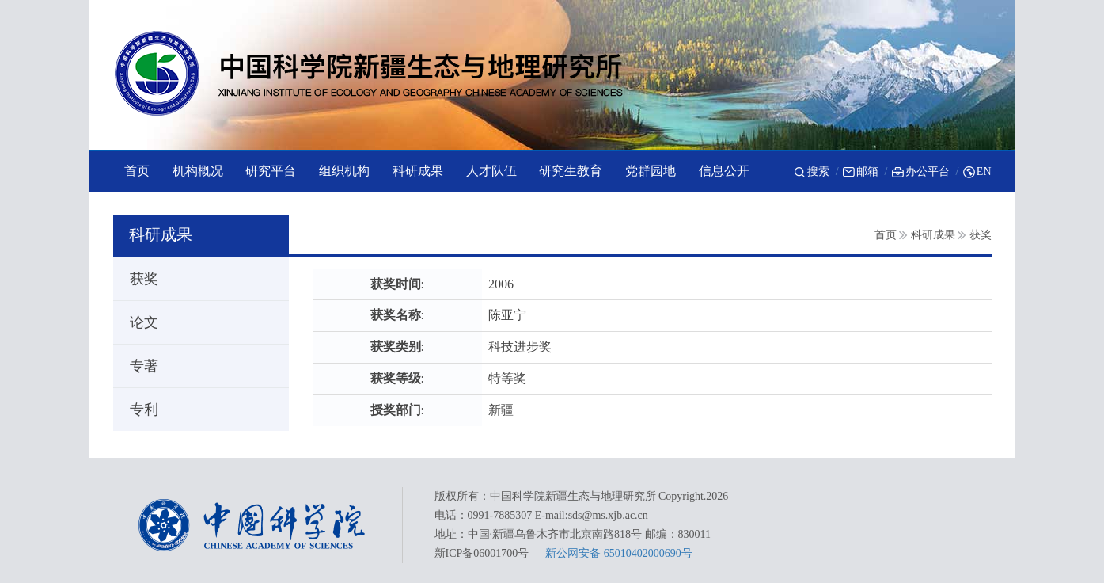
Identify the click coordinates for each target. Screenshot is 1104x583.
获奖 (980, 235)
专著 (137, 366)
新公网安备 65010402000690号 (618, 553)
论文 (137, 322)
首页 (885, 235)
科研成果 (933, 235)
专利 (137, 409)
